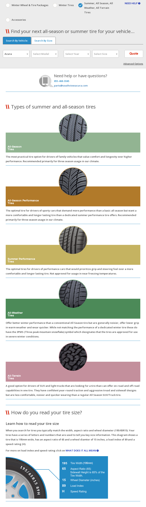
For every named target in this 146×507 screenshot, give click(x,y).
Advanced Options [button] (133, 63)
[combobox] (16, 54)
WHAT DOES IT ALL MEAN (82, 450)
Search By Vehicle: (17, 40)
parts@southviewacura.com (71, 85)
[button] (73, 165)
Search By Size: (43, 40)
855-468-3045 (61, 81)
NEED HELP (132, 3)
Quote (133, 53)
